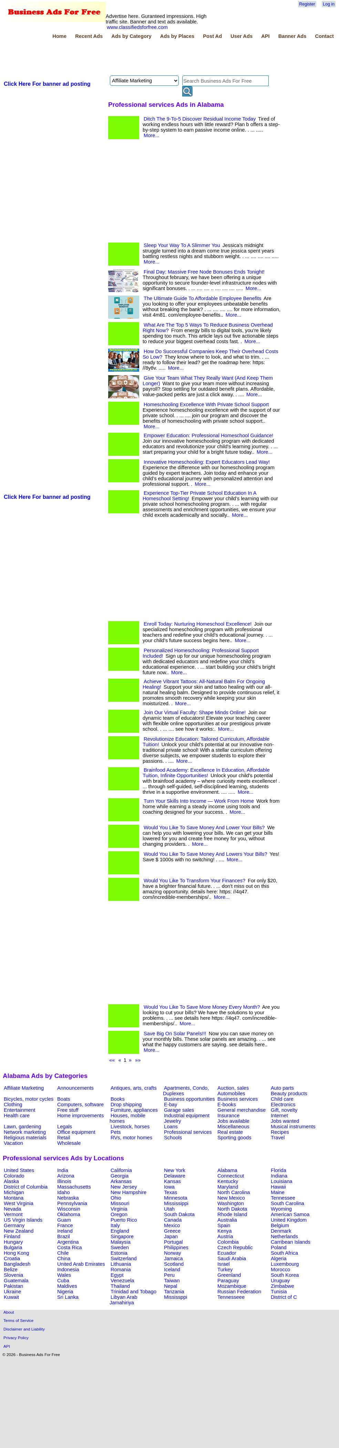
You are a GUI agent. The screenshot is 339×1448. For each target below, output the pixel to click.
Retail (63, 1137)
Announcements (75, 1088)
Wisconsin (68, 1209)
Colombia (228, 1242)
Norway (172, 1253)
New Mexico (231, 1198)
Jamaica (173, 1258)
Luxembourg (285, 1264)
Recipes (280, 1132)
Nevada (12, 1209)
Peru (169, 1275)
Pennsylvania (72, 1203)
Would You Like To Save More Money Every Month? (202, 1007)
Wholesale (69, 1143)
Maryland (227, 1187)
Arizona (65, 1176)
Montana (13, 1198)
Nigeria (65, 1291)
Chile (63, 1253)
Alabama (227, 1170)
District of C (284, 1297)
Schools (173, 1137)
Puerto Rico (124, 1220)
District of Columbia (26, 1187)
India (62, 1170)
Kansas (172, 1181)
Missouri (120, 1203)
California (121, 1170)
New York (174, 1170)
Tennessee (283, 1198)
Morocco (280, 1269)
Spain (223, 1225)
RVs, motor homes (131, 1137)
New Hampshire (128, 1192)
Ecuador (226, 1253)
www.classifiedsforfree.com (137, 27)
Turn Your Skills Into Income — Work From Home (199, 801)
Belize (11, 1269)
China (63, 1258)
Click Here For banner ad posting (47, 84)
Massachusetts (74, 1187)
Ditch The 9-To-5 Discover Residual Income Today (200, 119)
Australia (227, 1220)
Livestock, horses (130, 1126)
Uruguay (280, 1280)
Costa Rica (69, 1247)
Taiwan (172, 1280)
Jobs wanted (285, 1121)
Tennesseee (231, 1297)
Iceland (172, 1269)
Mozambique (231, 1286)
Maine (278, 1192)
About (8, 1312)
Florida (278, 1170)
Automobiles (231, 1093)
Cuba (63, 1280)
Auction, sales (233, 1088)
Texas (170, 1192)
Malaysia (121, 1242)
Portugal (173, 1242)
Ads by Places (177, 36)
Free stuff (68, 1110)
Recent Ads (89, 36)
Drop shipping (126, 1104)
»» (138, 1060)
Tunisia (279, 1291)
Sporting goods (234, 1137)
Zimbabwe (282, 1286)
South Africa (284, 1253)
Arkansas (121, 1181)
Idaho (63, 1192)
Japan (171, 1236)
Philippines (176, 1247)
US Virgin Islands (23, 1220)
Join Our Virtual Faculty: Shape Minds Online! (195, 712)
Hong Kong (16, 1253)
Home (59, 36)
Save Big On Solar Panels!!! (175, 1033)
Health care (17, 1115)
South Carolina (287, 1203)
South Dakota (179, 1214)
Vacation (13, 1143)
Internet (279, 1115)
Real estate (230, 1132)
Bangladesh (17, 1264)
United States (19, 1170)
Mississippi (176, 1203)
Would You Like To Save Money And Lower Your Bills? (204, 827)
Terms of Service (18, 1320)
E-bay (170, 1104)
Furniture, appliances (134, 1110)
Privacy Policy (16, 1337)
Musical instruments (293, 1126)
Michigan (14, 1192)
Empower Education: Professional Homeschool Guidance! (208, 435)
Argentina (68, 1242)
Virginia (119, 1209)
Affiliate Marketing (24, 1088)
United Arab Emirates (81, 1264)
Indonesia (68, 1269)
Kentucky (227, 1181)
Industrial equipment (186, 1115)
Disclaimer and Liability (24, 1329)
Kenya (224, 1231)
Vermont (13, 1214)
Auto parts (282, 1088)
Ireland (65, 1231)
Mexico (172, 1225)
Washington (230, 1203)
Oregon (119, 1214)
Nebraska (68, 1198)
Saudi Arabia (231, 1258)
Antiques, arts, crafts (134, 1088)
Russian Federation (239, 1291)
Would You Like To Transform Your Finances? (194, 880)
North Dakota (232, 1209)
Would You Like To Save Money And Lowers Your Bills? (205, 854)
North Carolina (233, 1192)
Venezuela (122, 1280)
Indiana (279, 1176)
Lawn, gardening (22, 1126)
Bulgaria (13, 1247)
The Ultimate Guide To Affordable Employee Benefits (202, 298)
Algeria (279, 1258)
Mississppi (175, 1297)
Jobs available (233, 1121)
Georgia (120, 1176)
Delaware (174, 1176)
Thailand (120, 1286)
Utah (169, 1209)
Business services (237, 1099)
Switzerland (124, 1258)
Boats (63, 1099)
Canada (173, 1220)
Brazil (63, 1236)
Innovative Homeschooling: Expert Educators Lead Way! (207, 462)
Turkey (225, 1269)
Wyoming (281, 1209)
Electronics (283, 1104)
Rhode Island (232, 1214)
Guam (64, 1220)
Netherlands (284, 1236)
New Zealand (18, 1231)
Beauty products (289, 1093)
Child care (282, 1099)
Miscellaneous (233, 1126)
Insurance (228, 1115)
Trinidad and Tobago (133, 1291)
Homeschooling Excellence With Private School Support (206, 404)
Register (307, 4)
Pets (116, 1132)
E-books (226, 1104)
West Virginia (18, 1203)
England (120, 1231)
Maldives (67, 1286)
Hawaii (278, 1187)
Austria (225, 1236)
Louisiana (281, 1181)
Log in (329, 4)
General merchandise (241, 1110)
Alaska (11, 1181)
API (265, 36)
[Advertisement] (128, 58)
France (65, 1225)
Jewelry (172, 1121)
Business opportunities (189, 1099)
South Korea (285, 1275)
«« (112, 1060)
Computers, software (80, 1104)
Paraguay (228, 1280)
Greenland (229, 1275)
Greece (172, 1231)
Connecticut (230, 1176)
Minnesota (175, 1198)
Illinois (64, 1181)
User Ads (241, 36)
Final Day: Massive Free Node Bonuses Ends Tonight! (204, 272)
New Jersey (124, 1187)
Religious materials (25, 1137)
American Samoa (290, 1214)
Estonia (119, 1253)
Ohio (116, 1198)
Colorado (14, 1176)
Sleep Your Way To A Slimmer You (182, 245)
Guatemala (16, 1280)
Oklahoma (68, 1214)
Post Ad (212, 36)
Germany (14, 1225)
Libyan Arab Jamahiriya (123, 1299)
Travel (278, 1137)
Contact (324, 36)
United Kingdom (289, 1220)
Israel (223, 1264)
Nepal (170, 1286)
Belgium (280, 1225)
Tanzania (174, 1291)
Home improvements (80, 1115)
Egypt (117, 1275)
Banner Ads (292, 36)
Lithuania (121, 1264)
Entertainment (19, 1110)
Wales (64, 1275)
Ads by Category (131, 36)
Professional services (188, 1132)
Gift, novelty (284, 1110)
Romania (121, 1269)
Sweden (120, 1247)
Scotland (174, 1264)
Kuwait (11, 1297)
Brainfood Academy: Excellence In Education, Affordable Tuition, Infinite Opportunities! (206, 772)
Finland (12, 1236)
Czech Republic (235, 1247)
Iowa (169, 1187)
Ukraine (12, 1291)
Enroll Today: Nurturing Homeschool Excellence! (197, 624)
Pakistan (13, 1286)
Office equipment (76, 1132)
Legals (64, 1126)
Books (118, 1099)
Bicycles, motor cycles (28, 1099)
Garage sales (179, 1110)
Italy (115, 1225)
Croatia (12, 1258)
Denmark (281, 1231)
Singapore (122, 1236)
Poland (279, 1247)
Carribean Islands (290, 1242)
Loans (171, 1126)
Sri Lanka (68, 1297)
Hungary (13, 1242)
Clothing (13, 1104)
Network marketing (25, 1132)
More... (152, 135)
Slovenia (13, 1275)
